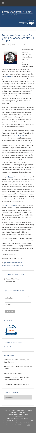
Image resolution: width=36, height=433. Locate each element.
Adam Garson (16, 44)
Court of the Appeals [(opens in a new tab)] (11, 205)
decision (10, 177)
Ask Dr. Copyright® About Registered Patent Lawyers (18, 367)
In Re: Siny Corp (19, 135)
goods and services (10, 263)
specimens (19, 263)
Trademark (27, 44)
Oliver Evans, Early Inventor (13, 373)
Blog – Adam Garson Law (19, 410)
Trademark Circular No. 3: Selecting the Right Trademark (16, 361)
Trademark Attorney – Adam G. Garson (18, 418)
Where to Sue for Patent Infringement (16, 384)
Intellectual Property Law (18, 412)
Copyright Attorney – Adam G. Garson (18, 414)
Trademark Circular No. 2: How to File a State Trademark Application (16, 378)
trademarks (19, 265)
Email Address (9, 298)
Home (5, 410)
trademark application (8, 265)
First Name (8, 305)
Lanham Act (8, 76)
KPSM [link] (28, 425)
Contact (30, 410)
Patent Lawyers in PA (18, 416)
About (10, 410)
